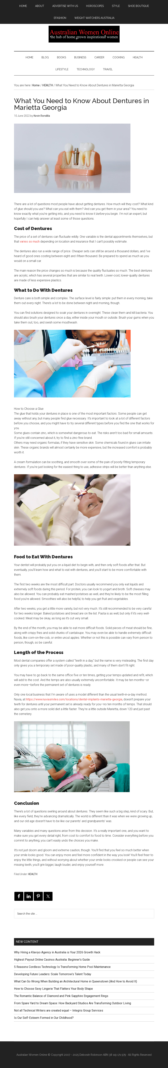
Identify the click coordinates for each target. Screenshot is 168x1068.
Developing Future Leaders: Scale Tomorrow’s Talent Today (52, 974)
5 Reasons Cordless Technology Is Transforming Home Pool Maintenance (62, 967)
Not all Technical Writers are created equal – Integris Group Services (58, 1010)
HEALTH (32, 874)
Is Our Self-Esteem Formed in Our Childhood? (44, 1018)
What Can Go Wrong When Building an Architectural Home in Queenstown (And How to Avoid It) (75, 981)
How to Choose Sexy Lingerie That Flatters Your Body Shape (53, 988)
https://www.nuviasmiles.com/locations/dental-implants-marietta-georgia (74, 699)
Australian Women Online (84, 34)
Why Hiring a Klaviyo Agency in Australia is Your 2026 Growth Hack (57, 952)
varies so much (30, 241)
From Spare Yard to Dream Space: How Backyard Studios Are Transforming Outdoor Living (72, 1003)
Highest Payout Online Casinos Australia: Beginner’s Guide (52, 959)
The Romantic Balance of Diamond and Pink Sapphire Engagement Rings (61, 996)
